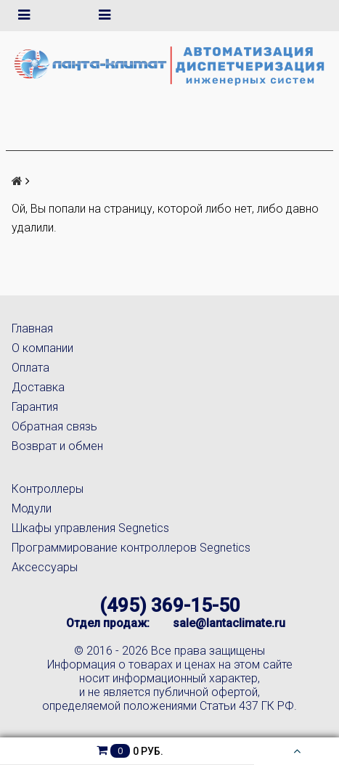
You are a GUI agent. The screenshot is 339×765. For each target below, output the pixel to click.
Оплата (30, 368)
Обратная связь (54, 426)
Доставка (38, 387)
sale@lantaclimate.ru (229, 623)
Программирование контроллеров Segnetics (131, 548)
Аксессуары (45, 567)
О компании (42, 348)
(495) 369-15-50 (169, 605)
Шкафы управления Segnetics (90, 528)
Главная (32, 328)
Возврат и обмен (57, 446)
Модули (32, 508)
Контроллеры (47, 489)
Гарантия (35, 407)
